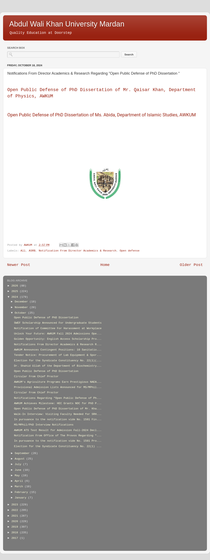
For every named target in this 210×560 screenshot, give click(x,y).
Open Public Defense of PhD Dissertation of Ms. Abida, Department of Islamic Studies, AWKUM (101, 114)
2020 (15, 521)
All (23, 250)
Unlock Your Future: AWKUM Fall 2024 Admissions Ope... (58, 333)
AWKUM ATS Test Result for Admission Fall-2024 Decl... (58, 430)
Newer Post (18, 265)
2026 (15, 285)
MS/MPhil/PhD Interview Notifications (44, 424)
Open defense (129, 250)
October (21, 312)
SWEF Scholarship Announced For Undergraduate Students (58, 322)
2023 (15, 504)
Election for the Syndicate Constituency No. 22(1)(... (58, 360)
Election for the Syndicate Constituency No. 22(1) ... (58, 446)
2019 (15, 526)
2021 (15, 515)
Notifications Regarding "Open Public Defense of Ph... (58, 398)
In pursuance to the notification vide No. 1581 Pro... (58, 440)
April (20, 481)
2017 (15, 538)
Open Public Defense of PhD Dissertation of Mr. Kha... (58, 408)
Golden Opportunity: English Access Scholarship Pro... (58, 339)
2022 (15, 510)
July (19, 464)
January (21, 497)
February (22, 492)
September (23, 453)
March (20, 486)
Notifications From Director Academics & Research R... (58, 344)
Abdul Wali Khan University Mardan (66, 24)
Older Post (191, 265)
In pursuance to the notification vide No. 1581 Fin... (58, 419)
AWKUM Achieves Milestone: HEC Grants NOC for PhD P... (58, 403)
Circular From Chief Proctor (36, 376)
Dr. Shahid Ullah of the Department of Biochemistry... (58, 365)
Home (104, 265)
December (22, 301)
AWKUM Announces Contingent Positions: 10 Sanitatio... (58, 349)
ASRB (32, 250)
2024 (15, 297)
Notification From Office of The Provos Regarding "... (58, 435)
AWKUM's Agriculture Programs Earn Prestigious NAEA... (58, 382)
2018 (15, 532)
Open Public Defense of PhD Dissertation (46, 317)
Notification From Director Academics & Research (77, 250)
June (19, 470)
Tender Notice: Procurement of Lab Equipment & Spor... (58, 355)
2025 (15, 291)
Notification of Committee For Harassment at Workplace (58, 328)
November (22, 307)
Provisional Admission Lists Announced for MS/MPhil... (58, 387)
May (18, 475)
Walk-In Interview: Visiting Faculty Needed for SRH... (58, 414)
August (20, 458)
